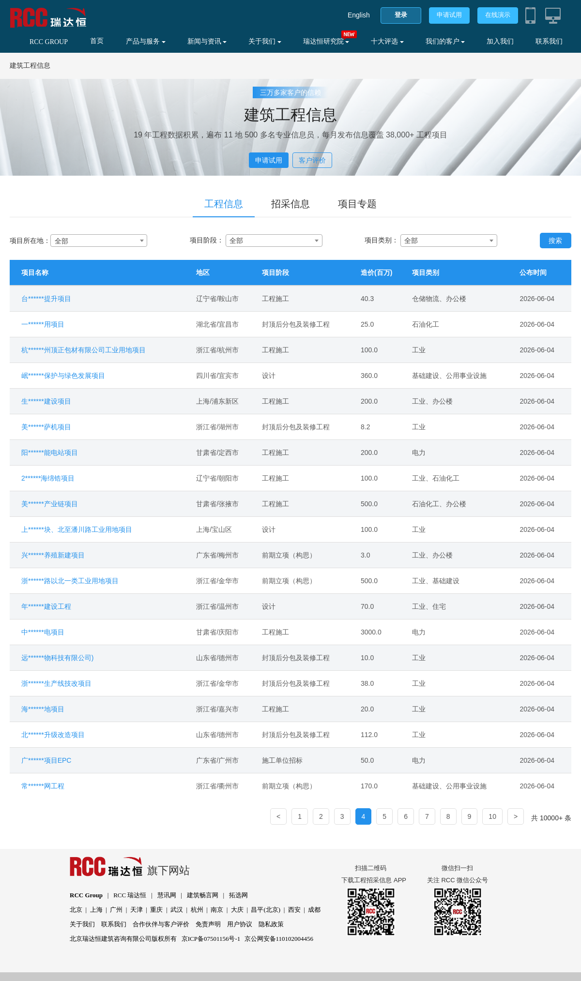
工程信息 (223, 203)
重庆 (156, 909)
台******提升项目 (46, 298)
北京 (76, 909)
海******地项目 (42, 709)
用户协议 (239, 924)
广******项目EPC (46, 760)
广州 (116, 909)
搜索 (555, 240)
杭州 (197, 909)
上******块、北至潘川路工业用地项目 (76, 529)
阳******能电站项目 (49, 452)
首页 (97, 41)
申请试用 (449, 14)
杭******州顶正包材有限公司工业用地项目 (83, 350)
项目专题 (357, 203)
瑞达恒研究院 (326, 41)
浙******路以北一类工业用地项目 (70, 581)
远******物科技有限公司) (57, 658)
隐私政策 (271, 924)
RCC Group (86, 895)
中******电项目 (42, 632)
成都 (314, 909)
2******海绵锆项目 (48, 478)
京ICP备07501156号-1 (211, 938)
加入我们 (500, 41)
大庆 (237, 909)
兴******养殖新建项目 (53, 555)
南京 (217, 909)
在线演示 (497, 14)
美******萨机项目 (46, 427)
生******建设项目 (46, 401)
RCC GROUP (49, 41)
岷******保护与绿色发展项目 (63, 375)
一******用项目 (42, 324)
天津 (136, 909)
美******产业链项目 (49, 504)
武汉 (176, 909)
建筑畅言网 (202, 895)
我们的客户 (445, 41)
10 (492, 816)
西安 (294, 909)
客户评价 (312, 160)
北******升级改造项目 (53, 735)
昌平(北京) (265, 909)
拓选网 (238, 895)
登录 (401, 14)
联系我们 (549, 41)
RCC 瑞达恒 (129, 895)
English (359, 15)
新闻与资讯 (207, 41)
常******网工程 (42, 786)
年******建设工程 (46, 606)
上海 (96, 909)
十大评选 (387, 41)
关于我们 (264, 41)
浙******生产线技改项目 (56, 683)
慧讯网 (166, 895)
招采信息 (290, 203)
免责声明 (208, 924)
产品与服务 (146, 41)
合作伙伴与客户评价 (161, 924)
